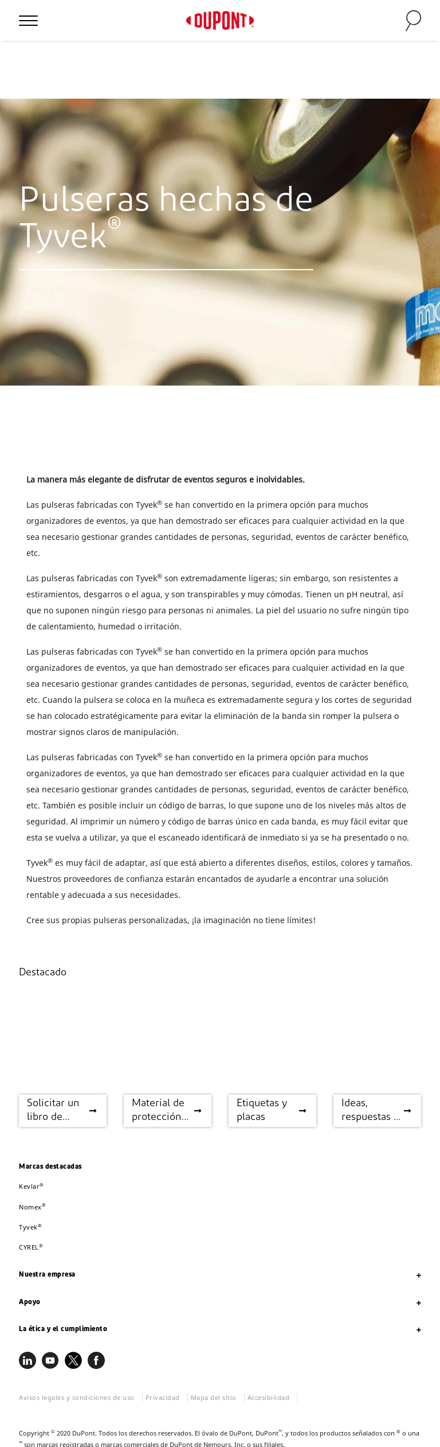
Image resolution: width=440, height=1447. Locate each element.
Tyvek (30, 1227)
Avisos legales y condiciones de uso (77, 1397)
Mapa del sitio (214, 1397)
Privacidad (163, 1397)
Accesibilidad (268, 1397)
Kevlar (31, 1186)
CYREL (31, 1247)
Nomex (32, 1207)
